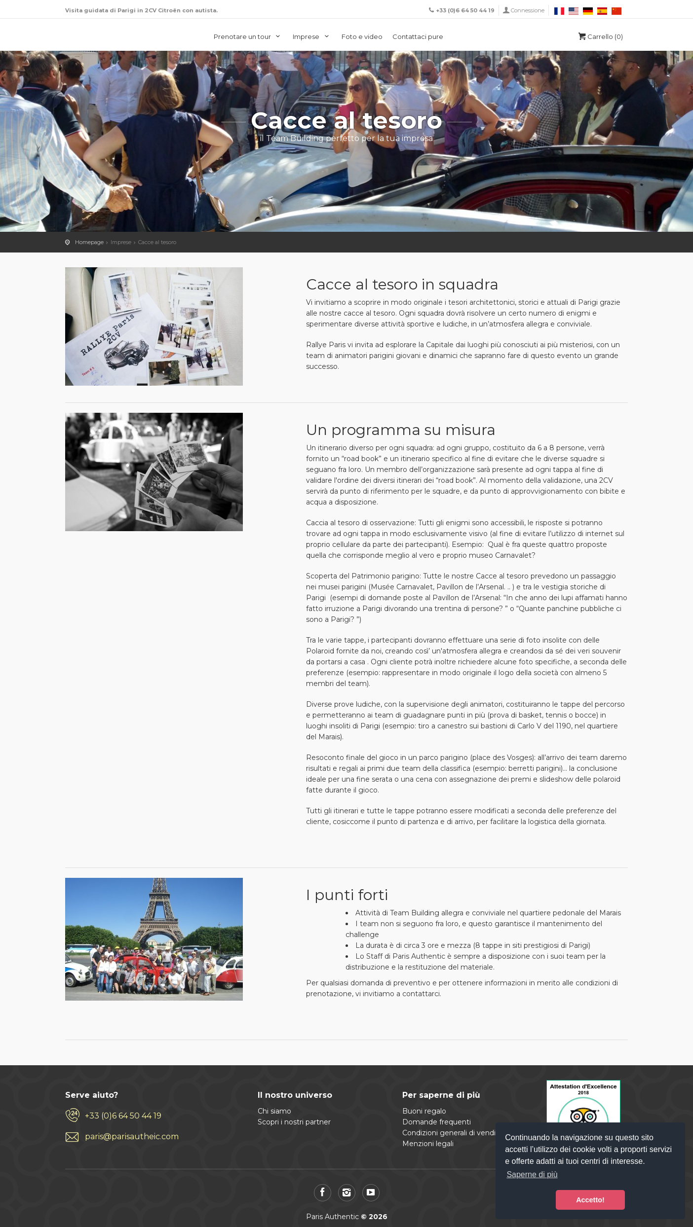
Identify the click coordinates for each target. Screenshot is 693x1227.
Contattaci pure (417, 36)
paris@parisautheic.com (132, 1136)
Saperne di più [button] (531, 1174)
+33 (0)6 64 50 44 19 (123, 1115)
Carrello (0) (600, 36)
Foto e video (362, 36)
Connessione (527, 10)
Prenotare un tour (248, 36)
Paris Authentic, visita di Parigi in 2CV (103, 36)
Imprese (312, 36)
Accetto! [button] (590, 1200)
